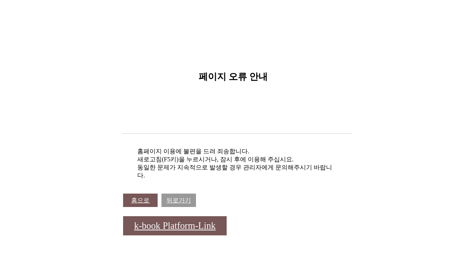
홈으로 (140, 200)
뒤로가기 (178, 200)
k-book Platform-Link (175, 225)
